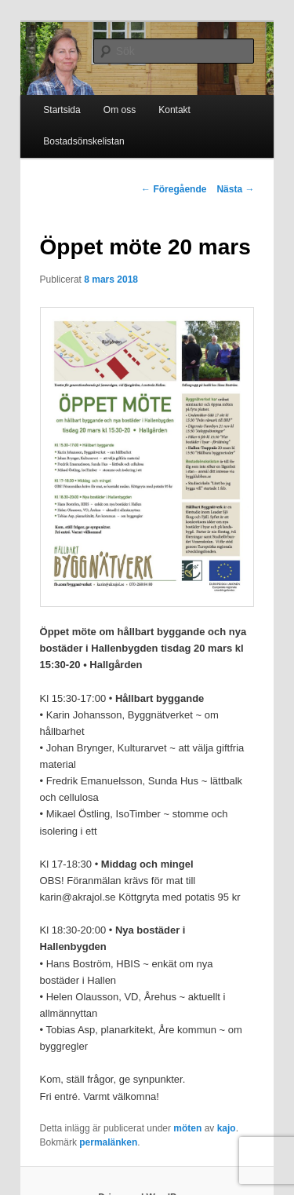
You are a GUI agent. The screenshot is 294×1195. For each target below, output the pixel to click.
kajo (226, 1128)
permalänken (108, 1142)
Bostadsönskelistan (83, 141)
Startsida (61, 109)
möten (187, 1128)
